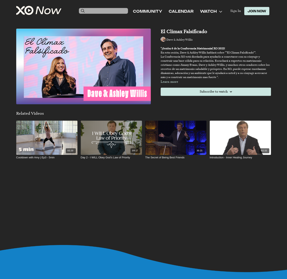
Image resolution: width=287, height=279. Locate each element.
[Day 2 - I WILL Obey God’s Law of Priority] (111, 157)
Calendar (181, 11)
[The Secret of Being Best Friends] (175, 157)
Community (147, 11)
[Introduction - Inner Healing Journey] (240, 157)
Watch (211, 11)
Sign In (235, 11)
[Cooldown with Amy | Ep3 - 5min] (46, 157)
